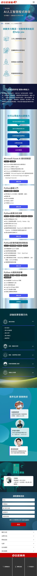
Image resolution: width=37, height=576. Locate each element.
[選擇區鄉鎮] (18, 516)
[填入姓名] (18, 499)
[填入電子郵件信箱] (18, 508)
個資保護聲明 (25, 520)
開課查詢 (6, 566)
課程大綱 (18, 181)
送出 (18, 524)
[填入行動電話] (18, 504)
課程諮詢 (18, 566)
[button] (33, 2)
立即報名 (18, 302)
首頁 (2, 23)
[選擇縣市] (18, 512)
